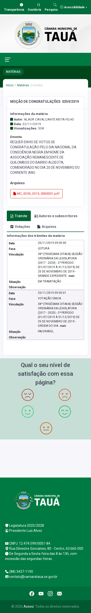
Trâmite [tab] (18, 216)
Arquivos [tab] (46, 227)
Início (9, 85)
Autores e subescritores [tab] (55, 216)
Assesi (29, 606)
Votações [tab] (20, 227)
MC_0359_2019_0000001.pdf (36, 193)
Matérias (23, 85)
